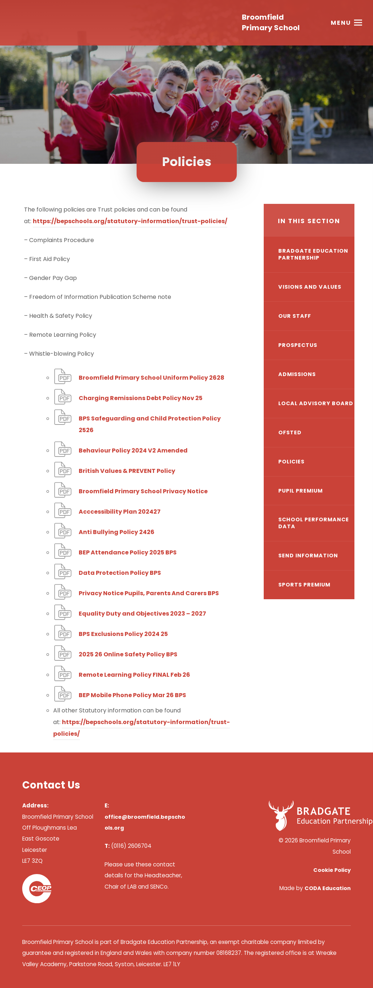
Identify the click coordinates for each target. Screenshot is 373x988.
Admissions (297, 374)
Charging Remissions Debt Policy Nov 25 (141, 398)
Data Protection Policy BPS (120, 573)
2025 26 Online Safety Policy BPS (128, 654)
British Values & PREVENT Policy (127, 471)
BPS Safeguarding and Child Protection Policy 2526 (150, 424)
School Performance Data (313, 523)
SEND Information (308, 555)
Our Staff (294, 316)
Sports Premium (304, 584)
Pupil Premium (300, 490)
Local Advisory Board (315, 403)
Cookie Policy (332, 870)
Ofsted (290, 432)
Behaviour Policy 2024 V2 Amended (133, 450)
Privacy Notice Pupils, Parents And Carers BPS (149, 593)
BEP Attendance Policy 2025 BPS (128, 552)
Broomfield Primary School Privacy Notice (143, 491)
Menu (341, 23)
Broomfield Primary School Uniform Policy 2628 (151, 378)
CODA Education (328, 888)
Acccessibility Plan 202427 (120, 511)
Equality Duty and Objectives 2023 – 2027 (142, 613)
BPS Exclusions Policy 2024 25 (123, 634)
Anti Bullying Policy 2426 (116, 532)
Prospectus (297, 345)
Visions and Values (309, 287)
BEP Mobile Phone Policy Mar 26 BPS (132, 695)
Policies (291, 461)
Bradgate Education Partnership (313, 254)
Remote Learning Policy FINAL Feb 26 (134, 675)
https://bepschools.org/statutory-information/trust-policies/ (130, 221)
